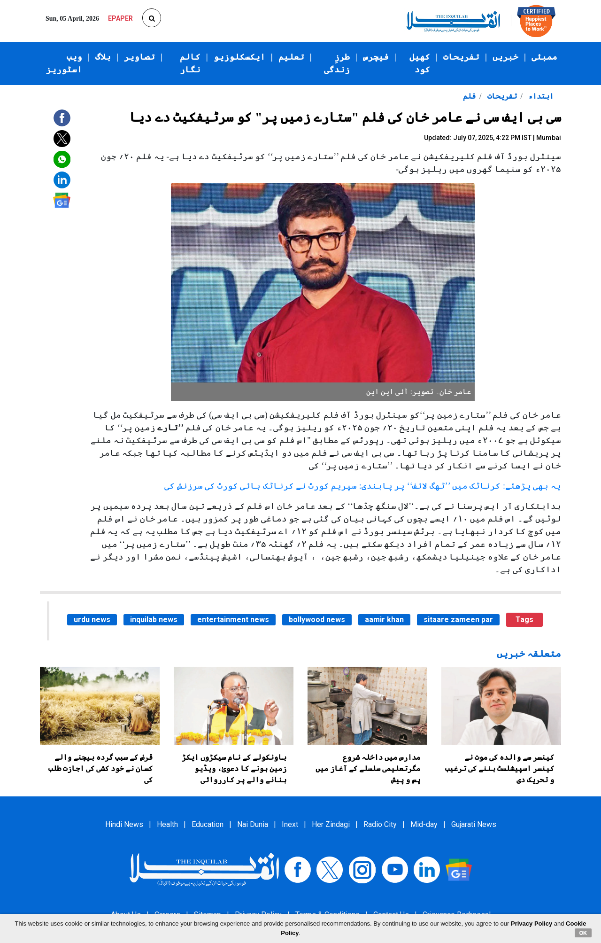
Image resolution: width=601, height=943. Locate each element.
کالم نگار (190, 63)
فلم (469, 96)
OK (583, 932)
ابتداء (540, 96)
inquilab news (153, 619)
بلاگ (103, 57)
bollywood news (317, 619)
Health (167, 824)
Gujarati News (473, 824)
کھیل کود (419, 63)
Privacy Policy (531, 923)
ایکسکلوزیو (239, 57)
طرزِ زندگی (337, 63)
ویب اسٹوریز (64, 63)
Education (207, 824)
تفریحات (461, 57)
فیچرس (376, 57)
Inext (290, 824)
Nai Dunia (252, 824)
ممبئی (544, 57)
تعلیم (291, 57)
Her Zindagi (331, 824)
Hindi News (124, 824)
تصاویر (139, 57)
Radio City (380, 824)
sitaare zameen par (458, 619)
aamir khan (384, 619)
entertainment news (233, 619)
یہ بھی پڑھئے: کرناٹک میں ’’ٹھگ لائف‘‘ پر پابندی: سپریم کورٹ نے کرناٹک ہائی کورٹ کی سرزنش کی (362, 486)
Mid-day (424, 824)
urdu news (92, 619)
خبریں (505, 57)
